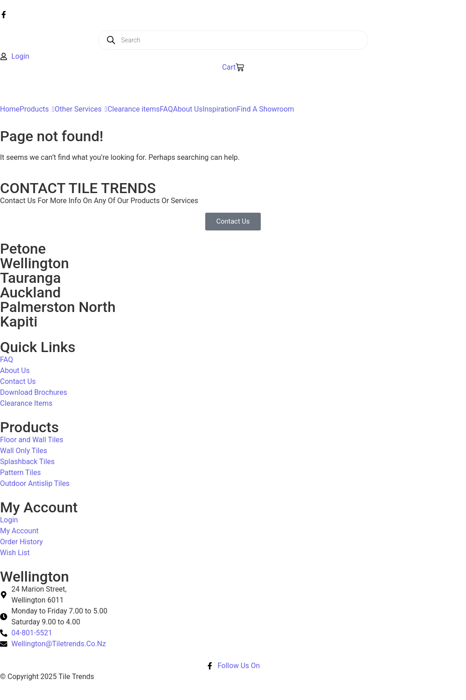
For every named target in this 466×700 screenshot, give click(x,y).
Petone (23, 248)
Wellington (34, 263)
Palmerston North (58, 307)
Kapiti (18, 321)
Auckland (30, 292)
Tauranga (30, 277)
